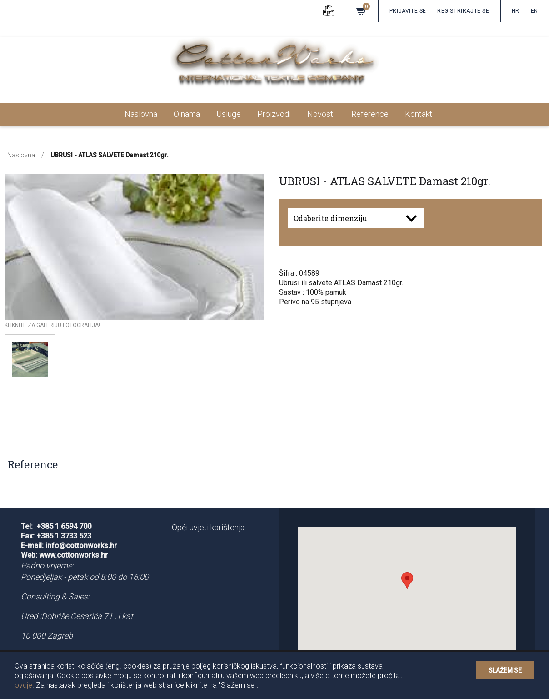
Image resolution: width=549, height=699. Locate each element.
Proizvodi (274, 114)
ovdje (23, 685)
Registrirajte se (463, 11)
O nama (187, 114)
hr (515, 11)
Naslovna (141, 114)
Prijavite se (407, 11)
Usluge (228, 114)
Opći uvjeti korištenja (208, 527)
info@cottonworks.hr (81, 545)
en (534, 11)
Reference (370, 114)
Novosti (321, 114)
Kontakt (418, 114)
